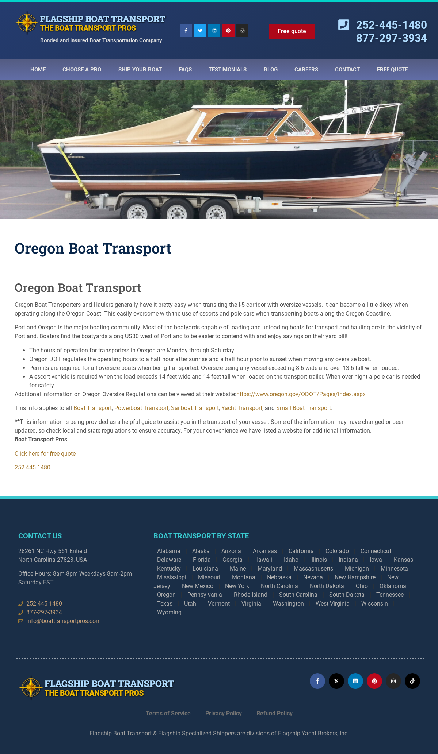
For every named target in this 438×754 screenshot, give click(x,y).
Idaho (291, 559)
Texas (164, 603)
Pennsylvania (204, 594)
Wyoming (169, 612)
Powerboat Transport (141, 408)
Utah (190, 603)
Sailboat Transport (195, 408)
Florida (202, 559)
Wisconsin (374, 603)
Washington (288, 603)
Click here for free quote (45, 453)
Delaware (169, 559)
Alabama (168, 551)
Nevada (313, 577)
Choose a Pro (81, 69)
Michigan (357, 568)
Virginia (251, 603)
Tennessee (390, 594)
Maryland (270, 568)
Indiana (348, 559)
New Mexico (197, 586)
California (301, 551)
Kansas (403, 559)
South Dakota (347, 594)
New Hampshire (355, 577)
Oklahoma (393, 586)
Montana (243, 577)
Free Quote (392, 69)
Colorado (337, 551)
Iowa (376, 559)
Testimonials (228, 69)
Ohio (362, 586)
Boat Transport (92, 408)
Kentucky (169, 568)
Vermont (219, 603)
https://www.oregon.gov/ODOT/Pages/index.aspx (301, 394)
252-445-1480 (32, 467)
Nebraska (279, 577)
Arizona (231, 551)
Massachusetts (313, 568)
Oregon (166, 594)
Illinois (318, 559)
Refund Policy (274, 713)
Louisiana (205, 568)
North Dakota (327, 586)
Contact (347, 69)
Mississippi (171, 577)
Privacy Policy (223, 713)
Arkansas (265, 551)
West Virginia (333, 603)
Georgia (232, 559)
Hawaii (263, 559)
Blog (271, 69)
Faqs (185, 69)
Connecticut (376, 551)
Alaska (201, 551)
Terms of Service (168, 713)
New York (237, 586)
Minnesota (394, 568)
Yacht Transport (241, 408)
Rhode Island (250, 594)
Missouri (209, 577)
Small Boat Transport (303, 408)
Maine (238, 568)
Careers (306, 69)
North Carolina (279, 586)
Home (38, 69)
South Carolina (298, 594)
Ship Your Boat (140, 69)
